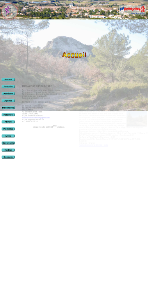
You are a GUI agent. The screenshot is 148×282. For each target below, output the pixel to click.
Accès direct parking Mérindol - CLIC (93, 145)
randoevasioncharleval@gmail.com (36, 118)
